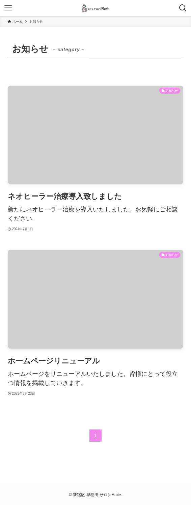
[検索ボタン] (183, 8)
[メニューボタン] (8, 8)
